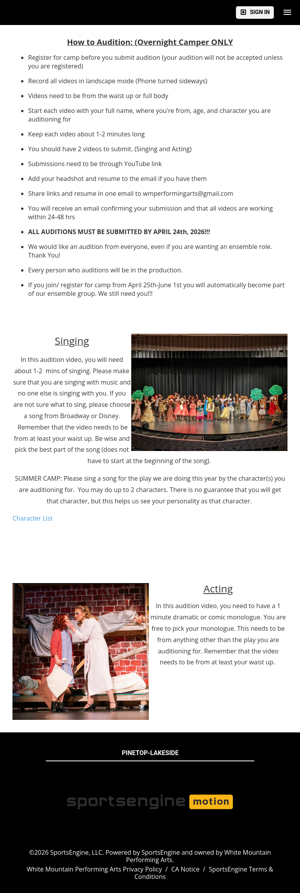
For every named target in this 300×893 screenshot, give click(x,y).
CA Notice (185, 869)
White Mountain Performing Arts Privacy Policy (94, 869)
